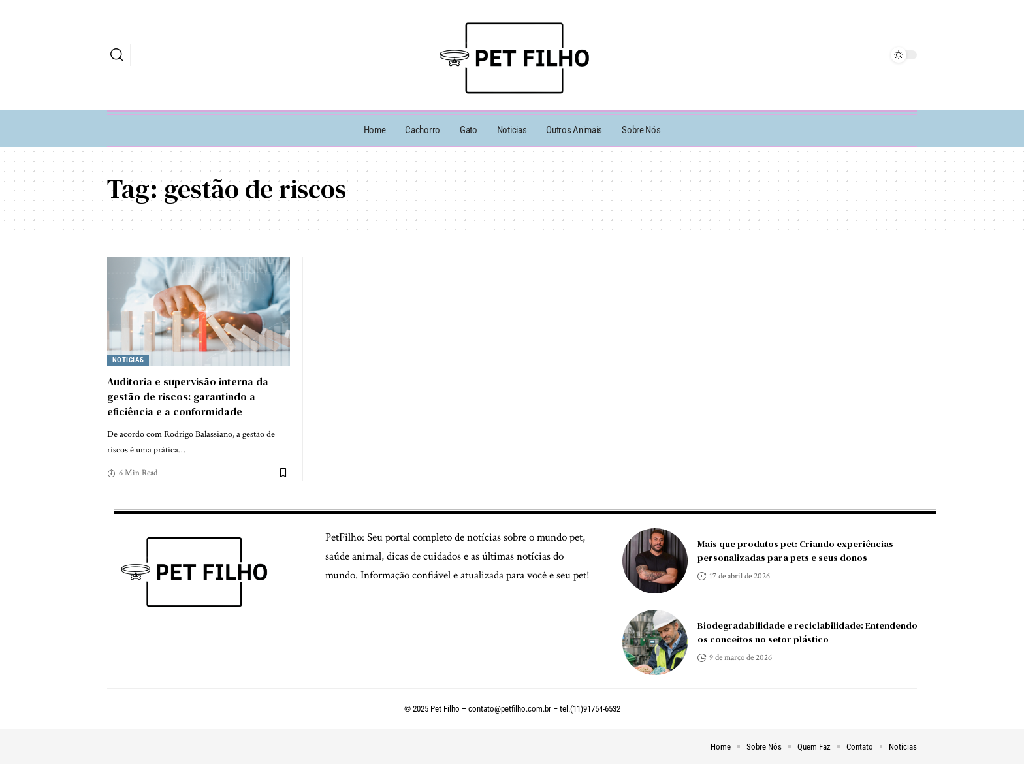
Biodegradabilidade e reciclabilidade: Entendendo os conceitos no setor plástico (807, 632)
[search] (116, 55)
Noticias (128, 360)
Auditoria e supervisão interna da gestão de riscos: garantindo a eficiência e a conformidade (187, 396)
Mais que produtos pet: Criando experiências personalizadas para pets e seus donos (795, 550)
